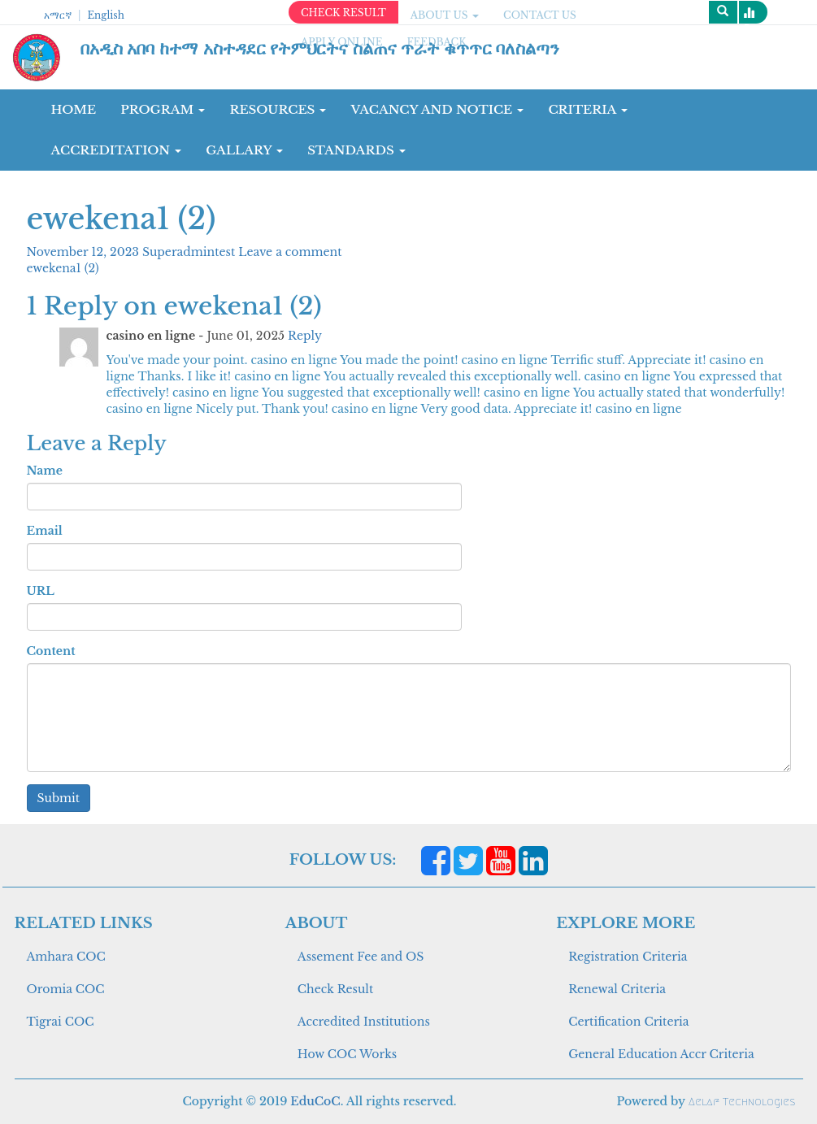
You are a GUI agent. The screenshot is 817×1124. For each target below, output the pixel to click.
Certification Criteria (628, 1021)
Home (74, 109)
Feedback (437, 42)
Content (51, 651)
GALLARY (244, 150)
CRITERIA (588, 109)
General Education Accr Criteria (661, 1054)
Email (45, 530)
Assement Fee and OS (361, 956)
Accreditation (116, 150)
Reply (305, 335)
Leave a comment (289, 252)
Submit (58, 798)
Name (45, 470)
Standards (356, 150)
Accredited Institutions (364, 1021)
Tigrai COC (60, 1021)
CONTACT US (539, 15)
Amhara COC (66, 956)
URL (40, 591)
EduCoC (315, 1101)
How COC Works (347, 1054)
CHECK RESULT (343, 13)
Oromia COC (66, 989)
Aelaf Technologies (742, 1102)
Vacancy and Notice (437, 109)
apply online (342, 42)
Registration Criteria (627, 956)
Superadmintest (190, 252)
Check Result (335, 989)
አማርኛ (58, 15)
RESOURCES (277, 109)
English (105, 15)
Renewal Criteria (617, 989)
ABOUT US (445, 15)
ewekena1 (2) (63, 268)
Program (162, 109)
